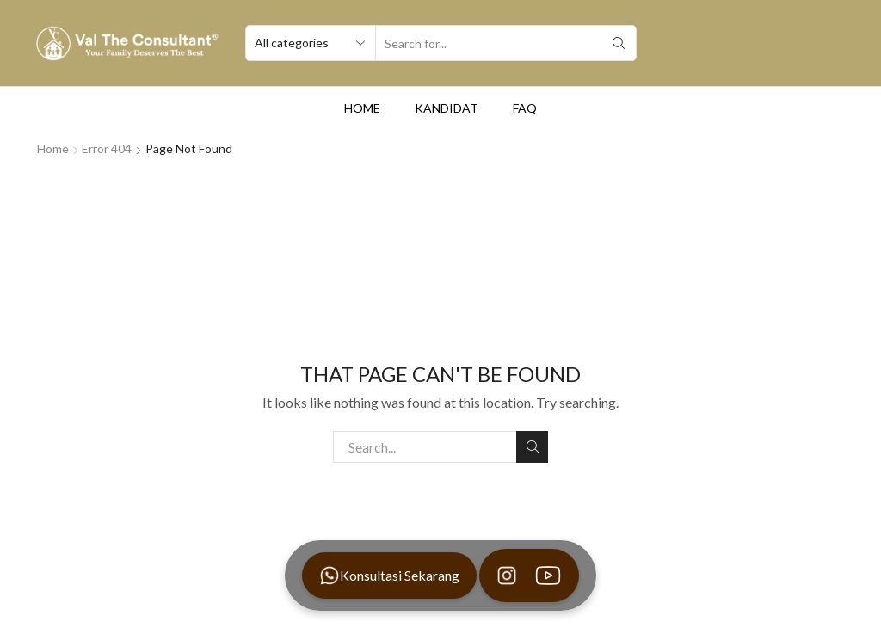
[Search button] (618, 43)
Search (532, 446)
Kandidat (446, 108)
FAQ (525, 108)
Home (362, 108)
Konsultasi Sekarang (389, 575)
